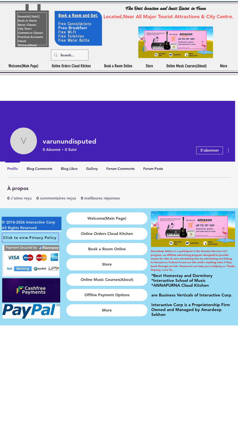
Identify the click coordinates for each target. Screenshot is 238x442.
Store (107, 264)
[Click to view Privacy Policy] (30, 238)
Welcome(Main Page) (106, 218)
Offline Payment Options (107, 295)
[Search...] (69, 55)
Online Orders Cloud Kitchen (107, 233)
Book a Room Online (107, 249)
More (107, 310)
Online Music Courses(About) (107, 279)
